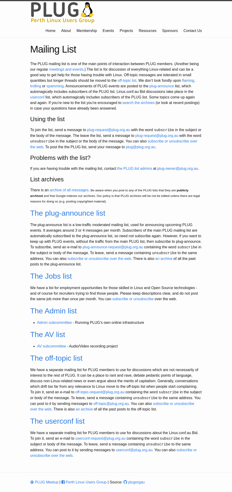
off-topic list (127, 80)
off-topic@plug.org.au (111, 404)
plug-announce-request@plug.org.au (113, 247)
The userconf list (57, 421)
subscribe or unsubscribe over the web (99, 259)
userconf (37, 97)
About (66, 31)
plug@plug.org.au (140, 147)
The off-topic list (56, 358)
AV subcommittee (51, 346)
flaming (188, 80)
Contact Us (193, 31)
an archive (164, 259)
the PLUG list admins (134, 168)
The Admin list (53, 311)
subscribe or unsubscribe (133, 299)
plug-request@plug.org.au (108, 130)
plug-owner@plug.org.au (177, 168)
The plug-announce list (67, 213)
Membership (87, 31)
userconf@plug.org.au (134, 450)
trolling (35, 86)
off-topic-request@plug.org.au (100, 392)
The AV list (47, 334)
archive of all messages (69, 190)
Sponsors (170, 31)
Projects (126, 31)
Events (108, 31)
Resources (147, 31)
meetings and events (66, 69)
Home (50, 31)
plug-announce (161, 86)
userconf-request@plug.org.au (100, 439)
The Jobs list (51, 276)
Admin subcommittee (54, 323)
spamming (55, 86)
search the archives (138, 103)
